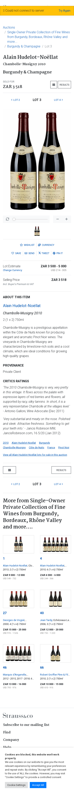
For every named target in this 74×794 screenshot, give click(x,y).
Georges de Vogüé (13, 620)
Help (7, 747)
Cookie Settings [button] (16, 785)
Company (11, 740)
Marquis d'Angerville (14, 674)
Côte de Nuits (36, 447)
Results (64, 84)
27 (5, 613)
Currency (46, 244)
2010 (5, 442)
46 (5, 667)
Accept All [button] (38, 785)
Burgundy (44, 442)
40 (42, 613)
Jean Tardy (46, 620)
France (51, 447)
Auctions (9, 27)
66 (42, 667)
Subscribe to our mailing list (26, 725)
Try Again (64, 10)
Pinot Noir (63, 447)
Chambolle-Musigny (14, 447)
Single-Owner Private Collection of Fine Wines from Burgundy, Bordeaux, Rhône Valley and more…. (38, 36)
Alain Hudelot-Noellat (24, 442)
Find (7, 732)
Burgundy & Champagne (23, 46)
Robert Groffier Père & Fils (54, 674)
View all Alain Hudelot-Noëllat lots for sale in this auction (35, 454)
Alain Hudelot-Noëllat (22, 305)
